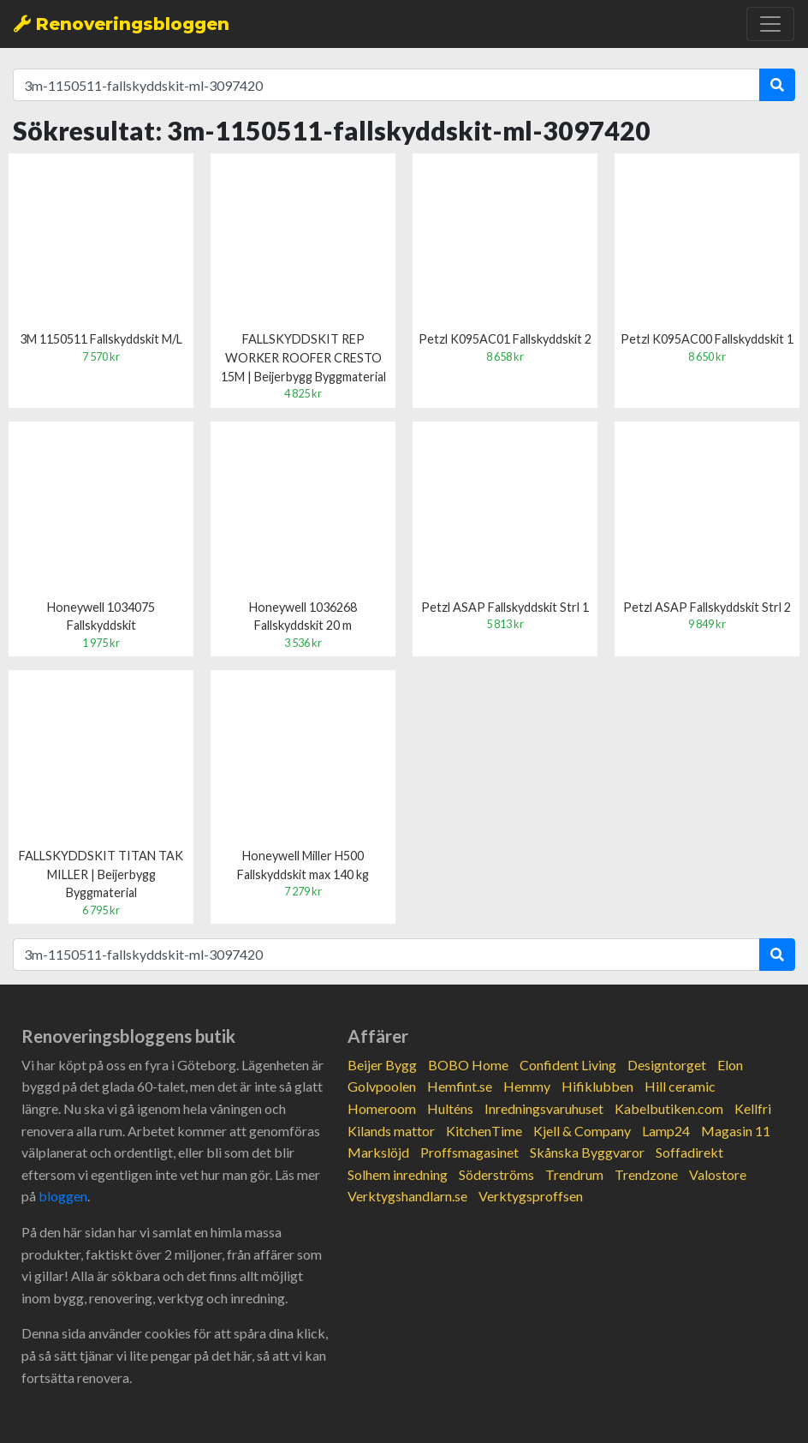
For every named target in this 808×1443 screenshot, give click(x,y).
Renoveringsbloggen (121, 24)
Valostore (717, 1174)
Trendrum (574, 1174)
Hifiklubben (597, 1086)
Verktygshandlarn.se (407, 1196)
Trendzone (646, 1174)
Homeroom (382, 1108)
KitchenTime (484, 1131)
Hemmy (526, 1086)
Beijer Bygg (382, 1065)
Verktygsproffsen (530, 1196)
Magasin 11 (735, 1131)
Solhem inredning (398, 1174)
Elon (730, 1065)
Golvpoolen (382, 1086)
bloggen (63, 1196)
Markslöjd (378, 1152)
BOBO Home (468, 1065)
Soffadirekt (689, 1152)
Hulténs (450, 1108)
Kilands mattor (391, 1131)
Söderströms (496, 1174)
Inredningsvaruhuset (543, 1108)
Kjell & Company (582, 1131)
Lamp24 (666, 1131)
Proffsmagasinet (469, 1152)
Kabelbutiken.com (669, 1108)
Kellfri (752, 1108)
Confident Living (568, 1065)
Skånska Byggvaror (587, 1152)
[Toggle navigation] (770, 24)
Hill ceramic (680, 1086)
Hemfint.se (459, 1086)
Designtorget (666, 1065)
